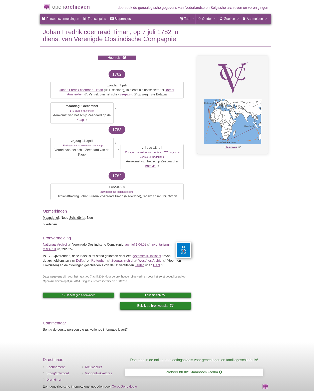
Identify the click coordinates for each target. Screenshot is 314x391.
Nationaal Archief (55, 244)
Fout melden (155, 295)
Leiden (139, 265)
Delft (79, 260)
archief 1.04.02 (135, 244)
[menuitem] (60, 19)
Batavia (150, 166)
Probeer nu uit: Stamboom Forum (194, 372)
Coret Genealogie (124, 386)
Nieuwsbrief (93, 367)
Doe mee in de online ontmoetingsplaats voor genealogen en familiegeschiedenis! (194, 360)
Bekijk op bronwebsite (155, 305)
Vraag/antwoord (57, 373)
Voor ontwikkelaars (98, 373)
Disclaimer (53, 379)
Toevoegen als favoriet (78, 295)
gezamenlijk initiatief (146, 256)
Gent (156, 265)
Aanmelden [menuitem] (254, 19)
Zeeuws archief (122, 260)
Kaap (80, 120)
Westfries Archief (150, 260)
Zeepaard (126, 94)
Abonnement (55, 367)
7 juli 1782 (156, 31)
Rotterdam (98, 260)
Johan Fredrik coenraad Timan (81, 90)
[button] (186, 19)
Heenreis (230, 147)
